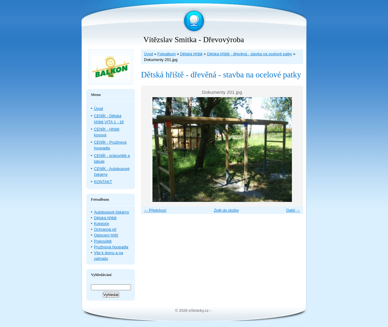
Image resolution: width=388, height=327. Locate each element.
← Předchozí (155, 210)
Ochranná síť (105, 229)
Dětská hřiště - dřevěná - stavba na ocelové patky (249, 54)
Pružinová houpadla (111, 247)
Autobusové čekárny (111, 212)
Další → (293, 210)
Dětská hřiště (191, 54)
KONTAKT (103, 181)
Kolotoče (101, 223)
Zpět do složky (226, 210)
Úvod (148, 54)
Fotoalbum (166, 54)
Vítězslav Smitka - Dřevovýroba (193, 39)
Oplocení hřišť (106, 235)
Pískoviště (103, 241)
